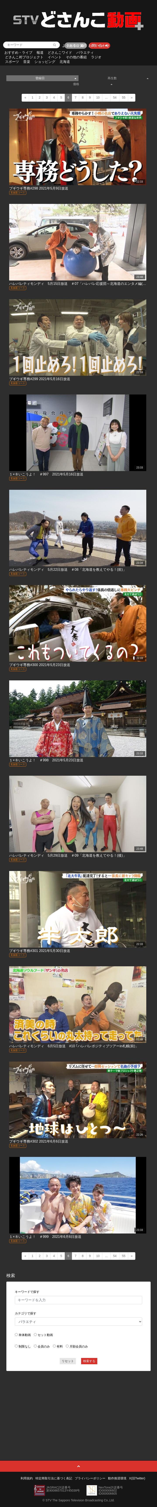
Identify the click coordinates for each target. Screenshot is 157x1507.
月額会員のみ (79, 1346)
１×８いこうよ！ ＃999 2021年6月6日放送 (45, 1236)
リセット (68, 1361)
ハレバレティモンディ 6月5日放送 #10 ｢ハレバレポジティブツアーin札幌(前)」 (74, 1046)
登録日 (55, 78)
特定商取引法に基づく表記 (53, 1478)
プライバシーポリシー (90, 1478)
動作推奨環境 (117, 1478)
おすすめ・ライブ (18, 52)
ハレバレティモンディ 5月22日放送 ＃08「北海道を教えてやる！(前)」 (67, 569)
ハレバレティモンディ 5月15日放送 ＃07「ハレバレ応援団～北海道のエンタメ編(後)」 (80, 283)
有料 (60, 1346)
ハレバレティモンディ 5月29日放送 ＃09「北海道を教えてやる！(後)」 (67, 855)
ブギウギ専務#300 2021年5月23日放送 (39, 665)
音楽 (26, 62)
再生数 (128, 78)
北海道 (64, 62)
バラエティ (85, 52)
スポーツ (12, 62)
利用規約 (27, 1478)
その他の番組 (76, 57)
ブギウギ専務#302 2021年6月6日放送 (38, 1141)
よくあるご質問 (74, 45)
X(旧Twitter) (137, 1478)
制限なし (25, 1346)
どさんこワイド (60, 52)
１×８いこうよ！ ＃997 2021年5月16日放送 (46, 474)
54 (115, 97)
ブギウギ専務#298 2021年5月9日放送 (38, 188)
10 (98, 97)
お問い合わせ (98, 45)
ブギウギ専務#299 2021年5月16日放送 (39, 379)
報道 (40, 52)
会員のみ (44, 1346)
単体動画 (25, 1335)
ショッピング (44, 62)
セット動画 (45, 1335)
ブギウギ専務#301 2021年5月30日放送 (39, 951)
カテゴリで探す (25, 1313)
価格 (92, 84)
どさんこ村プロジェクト (24, 57)
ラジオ (96, 57)
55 (124, 97)
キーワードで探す (27, 1292)
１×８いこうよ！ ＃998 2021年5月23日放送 (46, 760)
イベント (55, 57)
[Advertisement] (79, 1405)
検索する (89, 1361)
